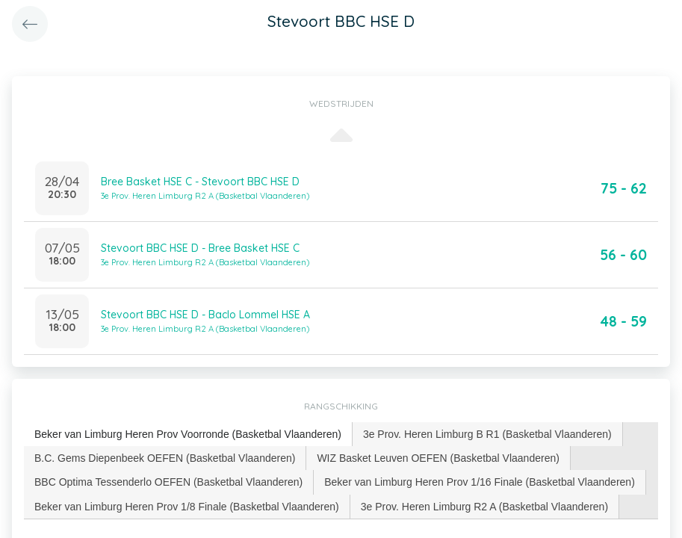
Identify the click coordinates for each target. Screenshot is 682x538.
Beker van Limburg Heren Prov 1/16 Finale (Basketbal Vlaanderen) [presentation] (479, 482)
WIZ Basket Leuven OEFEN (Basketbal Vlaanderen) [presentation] (438, 458)
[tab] (188, 434)
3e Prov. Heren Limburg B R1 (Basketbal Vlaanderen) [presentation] (487, 434)
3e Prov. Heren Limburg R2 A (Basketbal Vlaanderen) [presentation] (484, 507)
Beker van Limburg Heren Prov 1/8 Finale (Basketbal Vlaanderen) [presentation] (186, 507)
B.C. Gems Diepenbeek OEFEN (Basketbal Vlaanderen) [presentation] (164, 458)
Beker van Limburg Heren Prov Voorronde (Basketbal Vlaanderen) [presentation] (187, 434)
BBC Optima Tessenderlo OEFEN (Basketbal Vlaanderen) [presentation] (168, 482)
